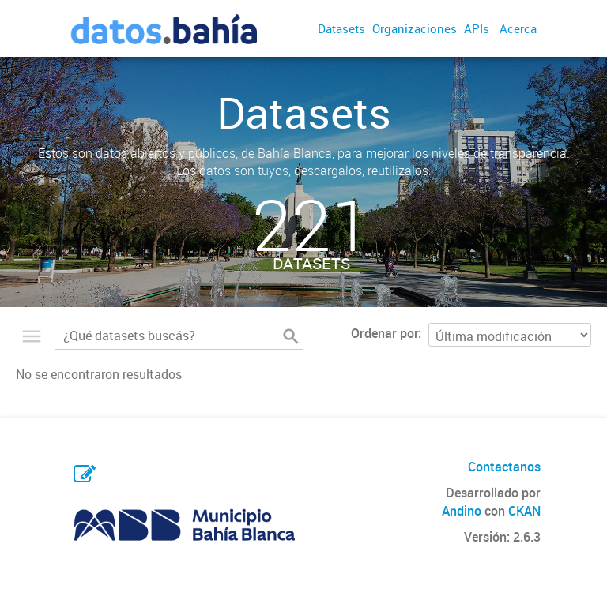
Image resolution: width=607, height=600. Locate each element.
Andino (461, 510)
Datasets (341, 28)
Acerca (518, 28)
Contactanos (504, 466)
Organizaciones (414, 28)
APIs (476, 28)
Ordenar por (384, 333)
